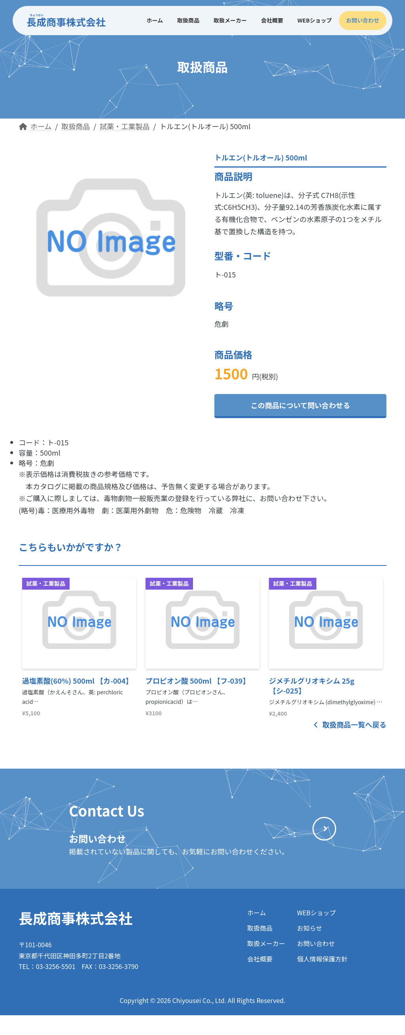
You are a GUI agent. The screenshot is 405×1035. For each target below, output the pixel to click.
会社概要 (260, 958)
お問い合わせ (316, 943)
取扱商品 (260, 928)
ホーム (256, 912)
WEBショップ (316, 912)
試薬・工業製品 (45, 583)
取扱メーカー (266, 943)
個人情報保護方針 (322, 958)
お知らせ (309, 928)
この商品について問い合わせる (300, 405)
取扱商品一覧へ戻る (350, 724)
